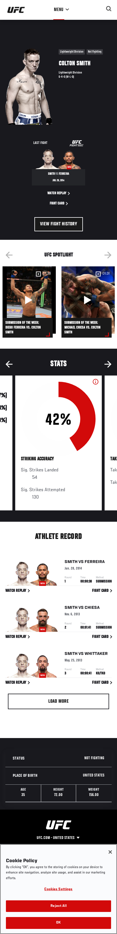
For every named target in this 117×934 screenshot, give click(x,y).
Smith (71, 562)
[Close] (110, 852)
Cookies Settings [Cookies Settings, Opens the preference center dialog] (58, 889)
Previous (9, 255)
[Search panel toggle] (109, 9)
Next (108, 255)
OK (58, 923)
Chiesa (92, 609)
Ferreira (95, 562)
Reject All (58, 906)
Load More (58, 701)
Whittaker (96, 654)
